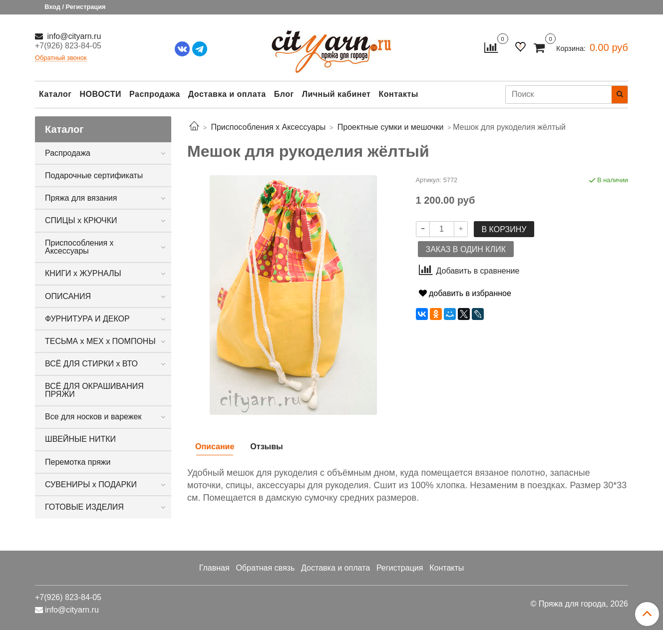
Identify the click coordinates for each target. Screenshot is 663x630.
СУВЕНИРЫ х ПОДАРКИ (91, 484)
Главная (214, 568)
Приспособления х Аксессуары (79, 247)
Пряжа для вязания (81, 198)
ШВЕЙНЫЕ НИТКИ (80, 439)
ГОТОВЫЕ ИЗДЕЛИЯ (84, 507)
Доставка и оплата (227, 94)
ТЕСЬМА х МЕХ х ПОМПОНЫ (100, 341)
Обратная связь (265, 568)
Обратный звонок (61, 58)
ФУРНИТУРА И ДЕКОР (87, 319)
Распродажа (154, 94)
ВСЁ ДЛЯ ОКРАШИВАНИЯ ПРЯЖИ (94, 390)
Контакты (398, 94)
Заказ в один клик (466, 249)
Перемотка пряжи (77, 462)
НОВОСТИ (100, 94)
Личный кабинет (336, 94)
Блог (284, 94)
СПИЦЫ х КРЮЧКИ (81, 220)
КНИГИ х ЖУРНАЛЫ (83, 273)
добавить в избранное (465, 293)
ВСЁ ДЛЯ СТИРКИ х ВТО (91, 363)
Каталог (55, 94)
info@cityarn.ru (73, 36)
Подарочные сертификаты (94, 175)
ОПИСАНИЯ (68, 296)
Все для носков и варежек (93, 416)
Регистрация (399, 568)
